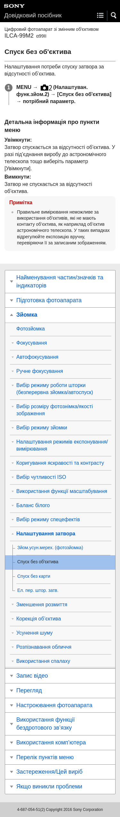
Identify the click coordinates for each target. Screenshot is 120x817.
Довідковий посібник (33, 15)
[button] (113, 15)
